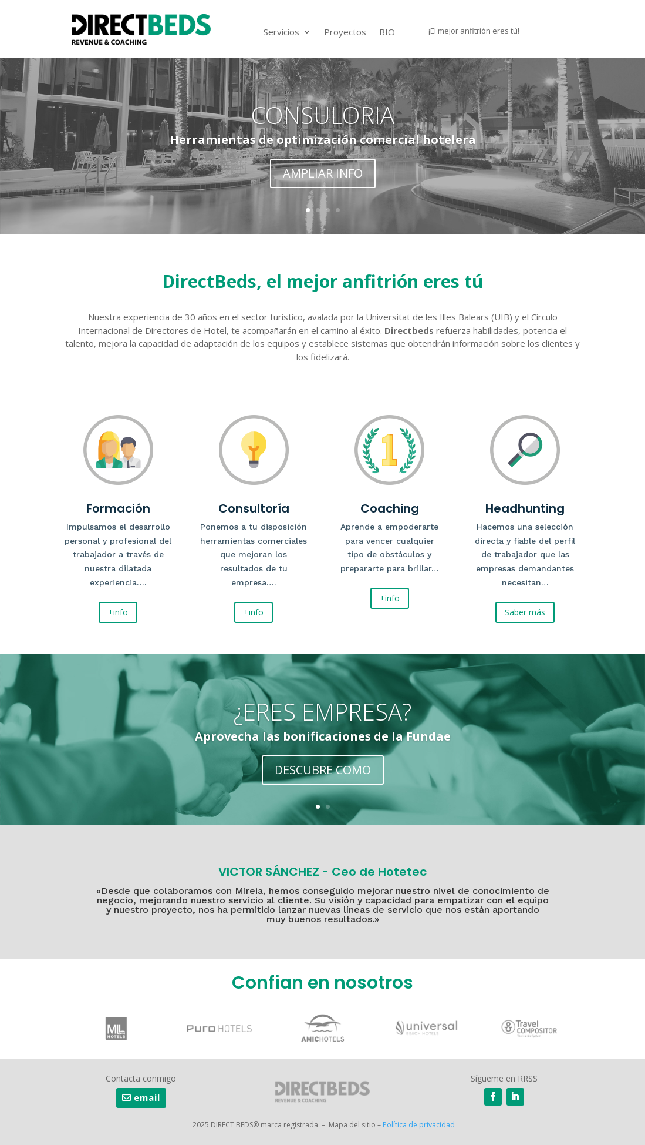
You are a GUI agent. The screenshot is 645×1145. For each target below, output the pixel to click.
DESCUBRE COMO (323, 771)
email (147, 1097)
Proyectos (345, 32)
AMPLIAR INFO (323, 175)
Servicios (281, 32)
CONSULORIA (322, 117)
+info (118, 612)
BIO (387, 32)
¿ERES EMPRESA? (322, 713)
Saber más (525, 612)
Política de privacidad (419, 1125)
